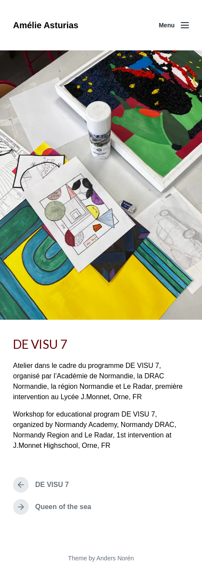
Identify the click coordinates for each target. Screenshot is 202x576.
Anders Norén (115, 558)
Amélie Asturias (45, 25)
